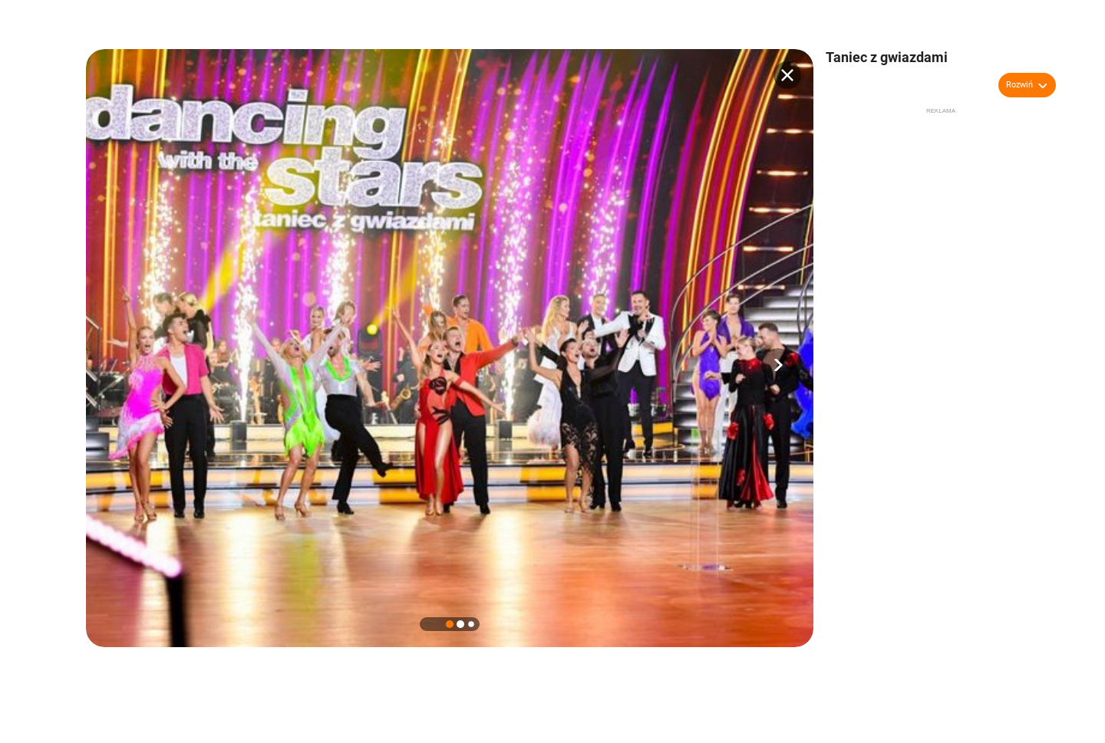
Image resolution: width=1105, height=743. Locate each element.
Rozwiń (1019, 85)
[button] (778, 365)
